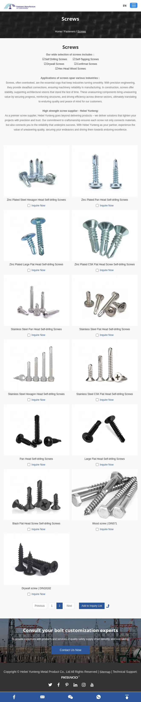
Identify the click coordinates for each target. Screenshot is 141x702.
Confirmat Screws (87, 63)
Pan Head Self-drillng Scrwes (36, 458)
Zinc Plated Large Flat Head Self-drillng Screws (36, 264)
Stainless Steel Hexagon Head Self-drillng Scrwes (36, 394)
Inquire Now (38, 205)
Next (69, 605)
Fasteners (69, 31)
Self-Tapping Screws (87, 59)
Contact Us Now (70, 650)
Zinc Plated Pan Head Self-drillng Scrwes (104, 199)
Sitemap (104, 672)
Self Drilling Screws (56, 59)
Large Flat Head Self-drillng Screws (105, 458)
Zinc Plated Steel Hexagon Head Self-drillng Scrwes (36, 199)
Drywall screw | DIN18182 (36, 588)
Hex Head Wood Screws (72, 68)
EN (125, 5)
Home (58, 31)
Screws (82, 31)
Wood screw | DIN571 (104, 523)
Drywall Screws (56, 63)
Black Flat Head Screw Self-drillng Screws (36, 523)
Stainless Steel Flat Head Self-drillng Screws (104, 329)
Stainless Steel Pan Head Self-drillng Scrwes (36, 329)
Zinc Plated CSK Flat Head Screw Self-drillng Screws (105, 264)
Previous (40, 605)
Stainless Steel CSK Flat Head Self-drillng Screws (104, 394)
